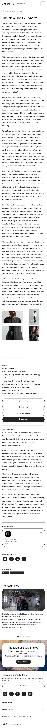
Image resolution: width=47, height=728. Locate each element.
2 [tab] (20, 638)
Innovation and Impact (17, 573)
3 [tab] (23, 638)
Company (6, 573)
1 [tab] (18, 638)
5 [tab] (29, 638)
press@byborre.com (11, 541)
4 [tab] (26, 638)
